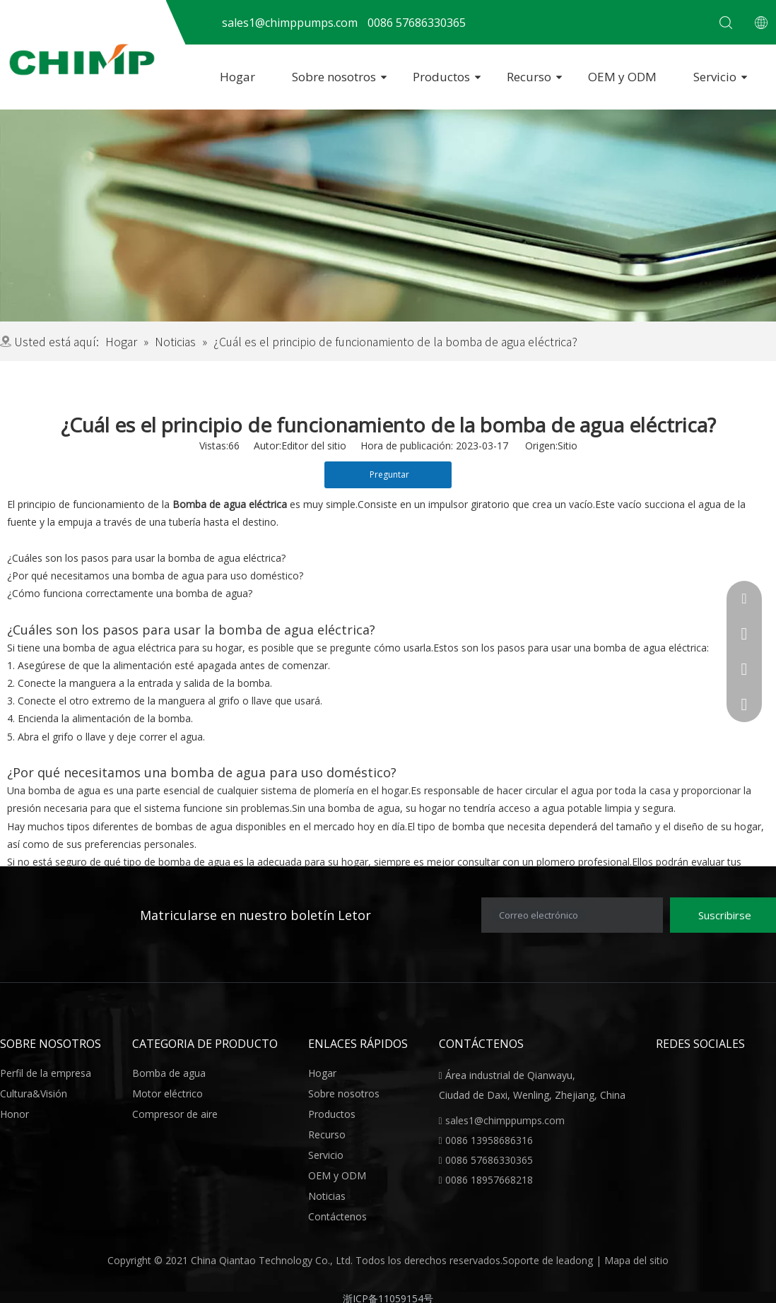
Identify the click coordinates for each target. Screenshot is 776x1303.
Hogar (237, 77)
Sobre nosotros (334, 77)
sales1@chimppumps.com (505, 1120)
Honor (14, 1114)
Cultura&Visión (33, 1093)
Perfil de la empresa (45, 1073)
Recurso (529, 77)
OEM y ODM (622, 77)
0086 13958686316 (489, 1140)
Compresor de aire (175, 1114)
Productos (441, 77)
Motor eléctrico (167, 1093)
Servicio (714, 77)
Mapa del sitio (636, 1260)
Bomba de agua (169, 1073)
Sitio (567, 445)
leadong (576, 1260)
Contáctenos (337, 1216)
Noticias (327, 1196)
